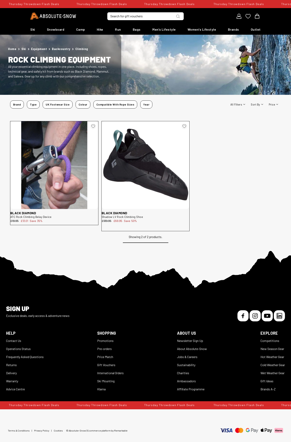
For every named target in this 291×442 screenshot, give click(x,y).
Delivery (11, 373)
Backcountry (61, 49)
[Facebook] (243, 315)
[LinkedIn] (279, 315)
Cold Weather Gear (272, 365)
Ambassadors (186, 381)
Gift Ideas (266, 381)
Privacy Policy (41, 430)
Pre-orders (104, 349)
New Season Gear (272, 349)
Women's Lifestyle (202, 29)
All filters (237, 104)
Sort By (257, 104)
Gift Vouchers (106, 365)
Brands (233, 29)
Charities (183, 373)
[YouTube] (267, 315)
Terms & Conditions (19, 430)
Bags (137, 29)
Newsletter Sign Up (190, 341)
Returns (11, 365)
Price (273, 104)
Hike (100, 29)
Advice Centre (15, 389)
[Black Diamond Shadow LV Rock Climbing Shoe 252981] (146, 165)
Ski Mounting (106, 381)
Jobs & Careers (187, 357)
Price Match (105, 357)
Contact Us (13, 341)
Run (118, 29)
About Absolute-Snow (192, 349)
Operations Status (18, 349)
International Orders (110, 373)
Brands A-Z (268, 389)
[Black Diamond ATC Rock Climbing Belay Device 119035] (54, 165)
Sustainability (186, 365)
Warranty (12, 381)
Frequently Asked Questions (25, 357)
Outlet (256, 29)
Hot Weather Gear (272, 357)
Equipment (39, 49)
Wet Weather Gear (272, 373)
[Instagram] (255, 315)
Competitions (269, 341)
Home (12, 49)
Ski (32, 29)
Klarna (101, 389)
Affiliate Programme (191, 389)
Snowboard (55, 29)
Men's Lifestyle (164, 29)
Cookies (58, 430)
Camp (80, 29)
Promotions (105, 341)
